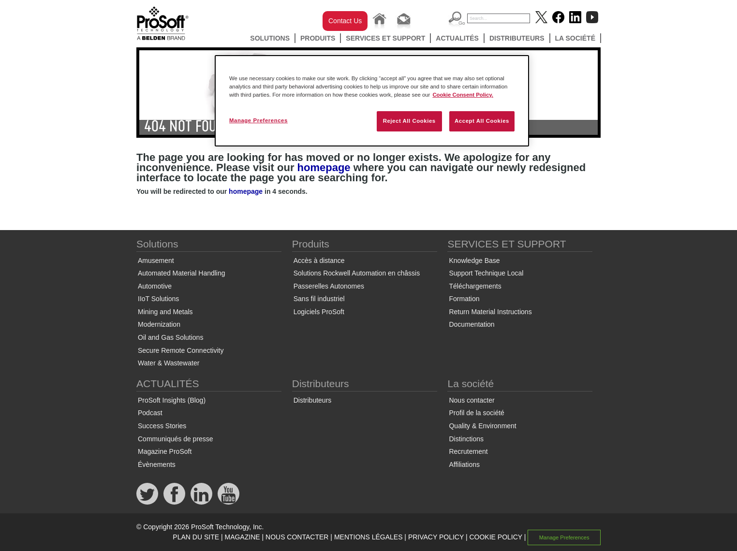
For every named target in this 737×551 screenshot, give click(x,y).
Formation (464, 299)
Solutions (270, 38)
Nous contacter (471, 400)
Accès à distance (319, 260)
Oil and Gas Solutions (170, 337)
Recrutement (468, 451)
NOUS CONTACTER (296, 537)
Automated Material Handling (181, 273)
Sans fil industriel (319, 299)
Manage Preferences (564, 537)
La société (575, 38)
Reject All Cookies (409, 121)
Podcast (150, 413)
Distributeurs (517, 38)
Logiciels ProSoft (319, 312)
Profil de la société (476, 413)
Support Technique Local (486, 273)
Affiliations (464, 464)
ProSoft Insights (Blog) (172, 400)
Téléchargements (475, 286)
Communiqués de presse (175, 439)
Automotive (155, 286)
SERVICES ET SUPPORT (385, 38)
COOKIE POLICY (495, 537)
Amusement (156, 260)
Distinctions (466, 439)
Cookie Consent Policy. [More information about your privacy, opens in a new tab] (462, 95)
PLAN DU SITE (196, 537)
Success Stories (162, 426)
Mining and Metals (165, 312)
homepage (324, 167)
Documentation (471, 324)
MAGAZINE (242, 537)
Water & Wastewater (168, 363)
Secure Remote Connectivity (180, 350)
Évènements (157, 464)
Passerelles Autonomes (329, 286)
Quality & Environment (482, 426)
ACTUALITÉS (457, 38)
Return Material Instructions (490, 312)
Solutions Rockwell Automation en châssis (357, 273)
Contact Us (345, 21)
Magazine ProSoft (165, 451)
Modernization (159, 324)
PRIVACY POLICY (436, 537)
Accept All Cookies (482, 121)
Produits (317, 38)
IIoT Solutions (158, 299)
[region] (372, 100)
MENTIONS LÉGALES (368, 537)
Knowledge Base (474, 260)
